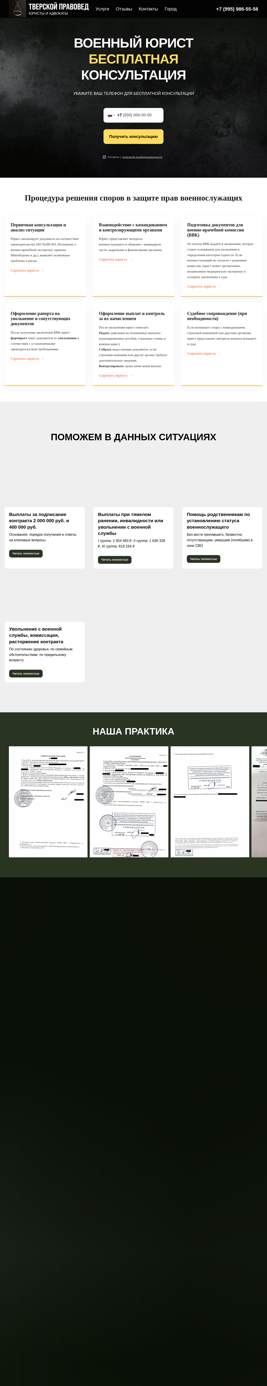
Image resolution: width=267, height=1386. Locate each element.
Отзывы (124, 8)
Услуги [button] (102, 8)
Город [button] (171, 8)
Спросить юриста (27, 271)
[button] (142, 157)
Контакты (148, 8)
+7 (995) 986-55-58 (237, 9)
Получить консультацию (133, 136)
